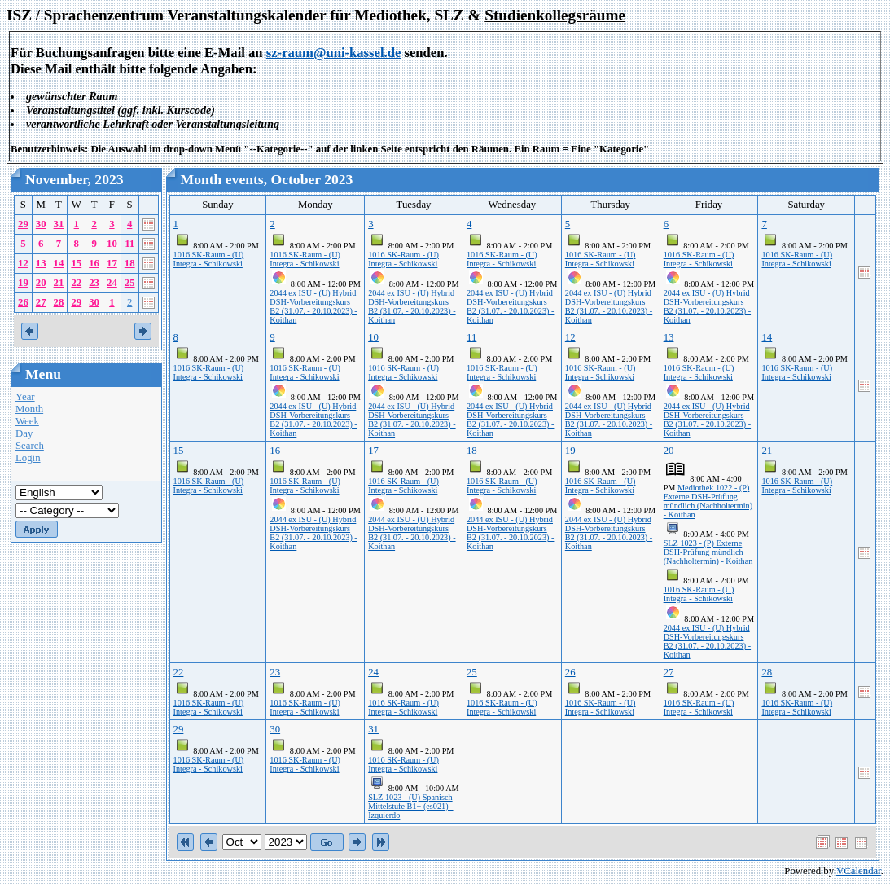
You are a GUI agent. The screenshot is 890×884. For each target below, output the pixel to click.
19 (23, 282)
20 (41, 282)
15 (76, 263)
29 (23, 224)
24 (112, 282)
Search (29, 445)
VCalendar (858, 871)
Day (24, 433)
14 (59, 263)
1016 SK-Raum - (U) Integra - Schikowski (208, 259)
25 (130, 282)
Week (27, 421)
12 (23, 263)
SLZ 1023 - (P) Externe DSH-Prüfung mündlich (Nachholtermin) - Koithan (708, 552)
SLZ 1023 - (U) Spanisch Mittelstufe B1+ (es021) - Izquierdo (410, 806)
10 (112, 243)
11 (129, 243)
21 (59, 282)
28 (59, 302)
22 (76, 282)
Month (29, 409)
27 (41, 302)
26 (23, 302)
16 (94, 263)
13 (41, 263)
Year (25, 396)
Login (28, 458)
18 (130, 263)
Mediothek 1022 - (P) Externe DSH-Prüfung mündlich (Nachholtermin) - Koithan (708, 501)
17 (112, 263)
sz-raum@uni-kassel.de (333, 52)
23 (94, 282)
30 (41, 224)
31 (59, 224)
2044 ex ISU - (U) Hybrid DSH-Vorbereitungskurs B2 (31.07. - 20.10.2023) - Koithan (313, 306)
